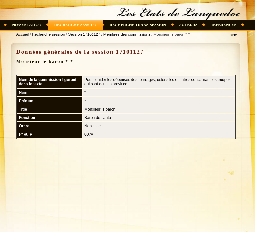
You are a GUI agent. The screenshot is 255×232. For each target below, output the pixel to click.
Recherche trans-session (137, 25)
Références (223, 25)
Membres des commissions (126, 34)
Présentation (27, 25)
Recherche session (75, 25)
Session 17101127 (84, 34)
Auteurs (188, 25)
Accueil (22, 34)
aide (233, 35)
